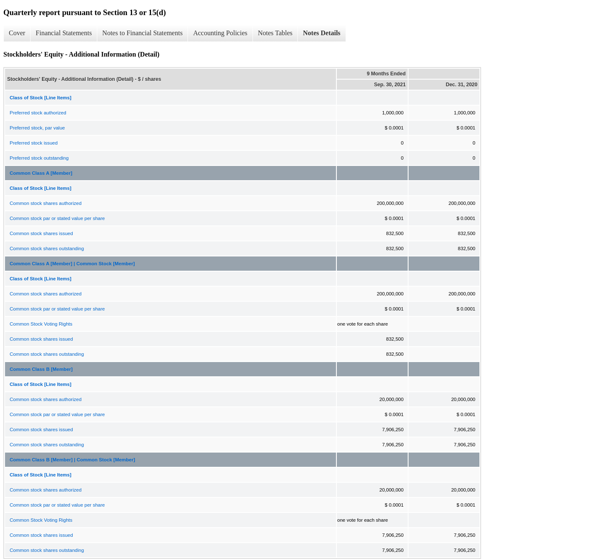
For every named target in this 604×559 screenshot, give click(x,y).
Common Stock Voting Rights (41, 323)
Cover (17, 32)
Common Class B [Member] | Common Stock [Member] (72, 459)
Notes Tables (275, 32)
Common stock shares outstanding (47, 248)
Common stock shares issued (41, 233)
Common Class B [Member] (41, 369)
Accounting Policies (220, 32)
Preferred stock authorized (38, 112)
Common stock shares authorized (45, 203)
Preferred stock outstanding (39, 157)
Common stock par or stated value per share (57, 218)
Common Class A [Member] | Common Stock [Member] (72, 263)
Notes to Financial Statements (142, 32)
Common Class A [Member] (41, 173)
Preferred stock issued (33, 142)
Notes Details (321, 32)
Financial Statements (64, 32)
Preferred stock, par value (37, 127)
